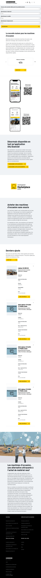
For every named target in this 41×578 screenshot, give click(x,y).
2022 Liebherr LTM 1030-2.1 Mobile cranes (25, 391)
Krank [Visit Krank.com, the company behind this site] (11, 575)
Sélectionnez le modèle (6, 16)
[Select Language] (27, 2)
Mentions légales (9, 571)
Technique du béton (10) (10, 536)
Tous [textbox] (2, 8)
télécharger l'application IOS (16, 163)
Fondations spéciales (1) (10, 542)
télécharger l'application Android (17, 166)
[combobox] (20, 9)
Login (7, 562)
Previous (6, 62)
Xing (22, 547)
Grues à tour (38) (24, 534)
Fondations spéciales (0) (25, 523)
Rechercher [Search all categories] (4, 26)
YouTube (22, 549)
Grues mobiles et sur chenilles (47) (12, 548)
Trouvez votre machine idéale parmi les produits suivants (13, 7)
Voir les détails (23, 296)
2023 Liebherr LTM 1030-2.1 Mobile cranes (25, 307)
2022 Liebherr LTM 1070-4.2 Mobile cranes (25, 349)
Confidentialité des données (11, 566)
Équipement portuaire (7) (25, 532)
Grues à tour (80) (9, 525)
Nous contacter (8, 559)
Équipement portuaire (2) (10, 551)
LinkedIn (22, 542)
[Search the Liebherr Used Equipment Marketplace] (34, 2)
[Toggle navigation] (32, 2)
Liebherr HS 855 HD (25, 269)
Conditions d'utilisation (10, 569)
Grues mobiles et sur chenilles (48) (27, 529)
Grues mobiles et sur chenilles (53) (12, 523)
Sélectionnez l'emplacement (7, 20)
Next (34, 61)
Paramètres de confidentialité (11, 564)
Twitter (22, 544)
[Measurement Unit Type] (30, 2)
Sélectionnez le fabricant (6, 11)
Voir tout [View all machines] (18, 70)
